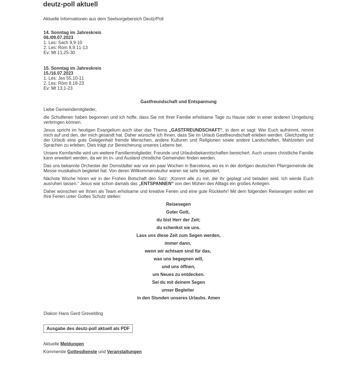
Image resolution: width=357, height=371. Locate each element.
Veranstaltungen (124, 351)
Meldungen (72, 343)
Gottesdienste (82, 351)
